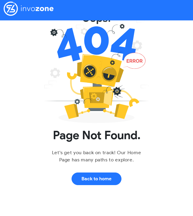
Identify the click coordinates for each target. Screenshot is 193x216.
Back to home (96, 179)
